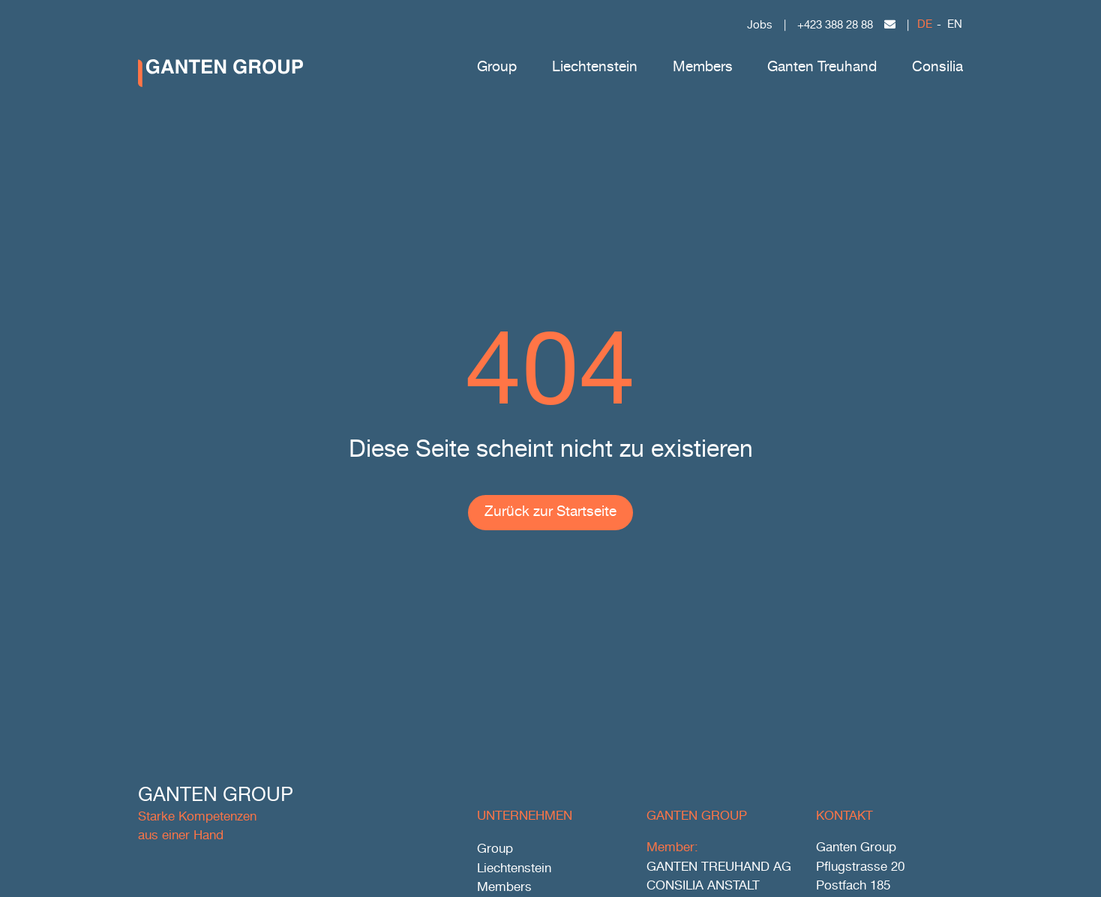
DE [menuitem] (924, 25)
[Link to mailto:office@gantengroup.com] (890, 24)
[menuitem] (925, 26)
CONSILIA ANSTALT (703, 886)
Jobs (759, 25)
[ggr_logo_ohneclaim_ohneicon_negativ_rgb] (220, 66)
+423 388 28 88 (835, 25)
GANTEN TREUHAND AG (718, 867)
